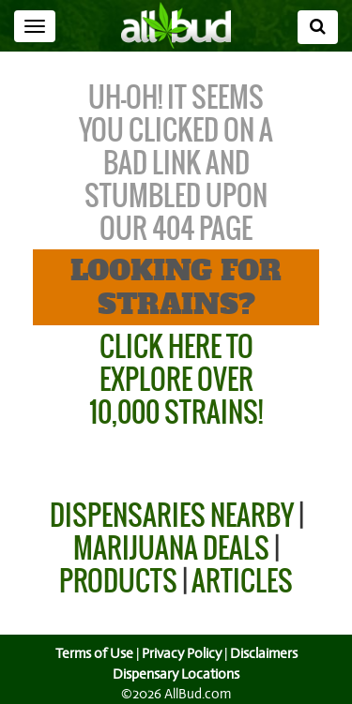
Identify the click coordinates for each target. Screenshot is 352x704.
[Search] (318, 27)
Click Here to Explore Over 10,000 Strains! (176, 379)
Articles (242, 581)
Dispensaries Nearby (172, 515)
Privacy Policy (181, 653)
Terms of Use (91, 653)
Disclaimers (264, 653)
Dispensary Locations (176, 674)
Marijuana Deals (171, 548)
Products (118, 581)
